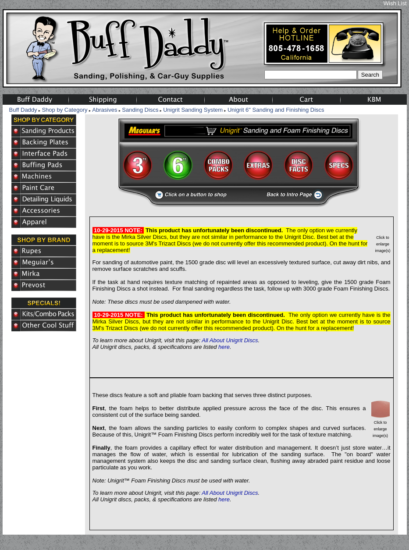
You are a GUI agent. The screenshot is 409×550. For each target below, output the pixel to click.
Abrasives (104, 109)
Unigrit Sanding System (193, 109)
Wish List (395, 3)
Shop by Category (64, 109)
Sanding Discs (140, 109)
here (224, 347)
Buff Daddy (23, 109)
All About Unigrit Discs (230, 340)
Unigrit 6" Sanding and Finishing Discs (276, 109)
